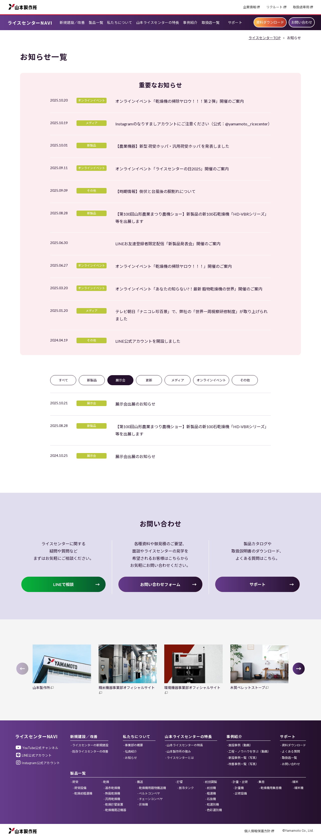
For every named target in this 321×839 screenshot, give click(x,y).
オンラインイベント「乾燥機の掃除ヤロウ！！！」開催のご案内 (173, 266)
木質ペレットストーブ (247, 687)
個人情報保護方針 (257, 831)
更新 (149, 380)
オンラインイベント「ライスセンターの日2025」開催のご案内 (172, 168)
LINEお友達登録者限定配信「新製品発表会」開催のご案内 (167, 243)
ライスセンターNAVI (30, 22)
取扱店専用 (301, 7)
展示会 (120, 380)
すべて (63, 380)
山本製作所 (23, 6)
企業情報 (249, 7)
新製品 (92, 380)
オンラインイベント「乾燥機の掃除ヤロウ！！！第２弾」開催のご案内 (179, 101)
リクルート (274, 7)
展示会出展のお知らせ (135, 404)
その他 (245, 380)
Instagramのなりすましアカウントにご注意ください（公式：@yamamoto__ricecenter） (193, 123)
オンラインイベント (211, 380)
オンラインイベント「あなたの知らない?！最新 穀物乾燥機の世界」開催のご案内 (188, 288)
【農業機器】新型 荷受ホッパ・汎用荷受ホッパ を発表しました (172, 146)
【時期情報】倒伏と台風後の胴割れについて (155, 191)
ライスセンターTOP (265, 38)
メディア (177, 380)
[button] (299, 669)
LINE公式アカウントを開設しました (147, 341)
